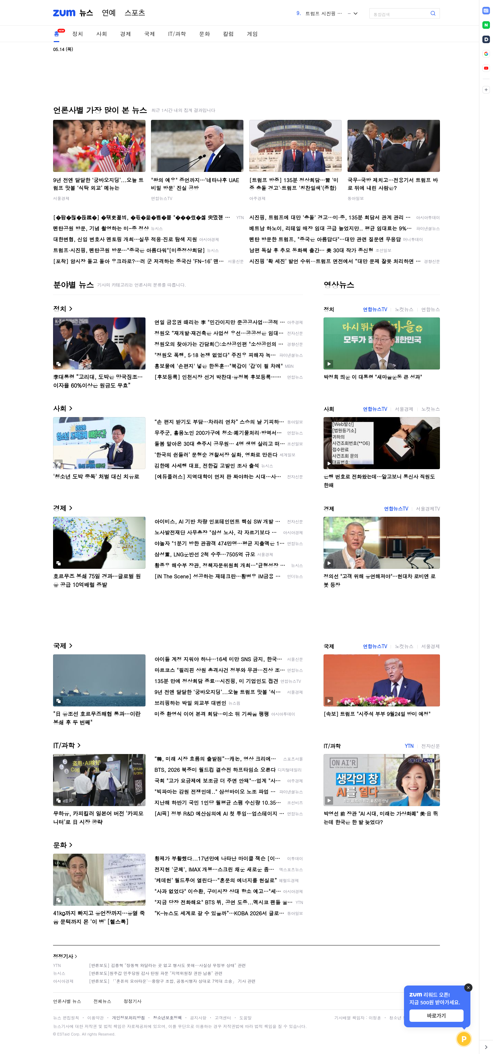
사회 (101, 34)
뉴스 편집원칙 (66, 1017)
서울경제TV (428, 508)
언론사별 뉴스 (67, 1001)
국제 (149, 34)
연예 (109, 13)
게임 (252, 34)
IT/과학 (177, 34)
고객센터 (223, 1017)
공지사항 (198, 1017)
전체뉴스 (102, 1001)
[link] (486, 10)
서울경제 (61, 198)
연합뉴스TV (161, 198)
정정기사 (63, 956)
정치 (77, 34)
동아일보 (355, 198)
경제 (125, 34)
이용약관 (95, 1017)
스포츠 (135, 13)
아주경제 (257, 198)
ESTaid (63, 1034)
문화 (204, 34)
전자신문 (430, 745)
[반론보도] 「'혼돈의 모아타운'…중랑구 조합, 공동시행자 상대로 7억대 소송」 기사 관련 (172, 981)
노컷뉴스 (404, 309)
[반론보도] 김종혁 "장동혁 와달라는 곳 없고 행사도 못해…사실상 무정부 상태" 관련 (167, 965)
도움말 (245, 1017)
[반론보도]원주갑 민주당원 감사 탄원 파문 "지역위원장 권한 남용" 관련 (156, 973)
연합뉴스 (430, 309)
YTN (409, 745)
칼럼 (228, 34)
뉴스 (86, 13)
